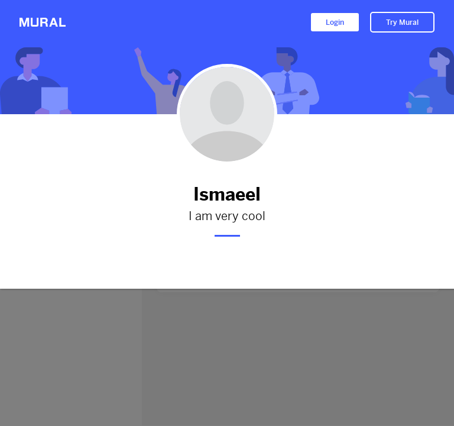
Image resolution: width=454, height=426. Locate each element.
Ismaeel (227, 194)
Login (335, 22)
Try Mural (402, 22)
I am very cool (227, 216)
